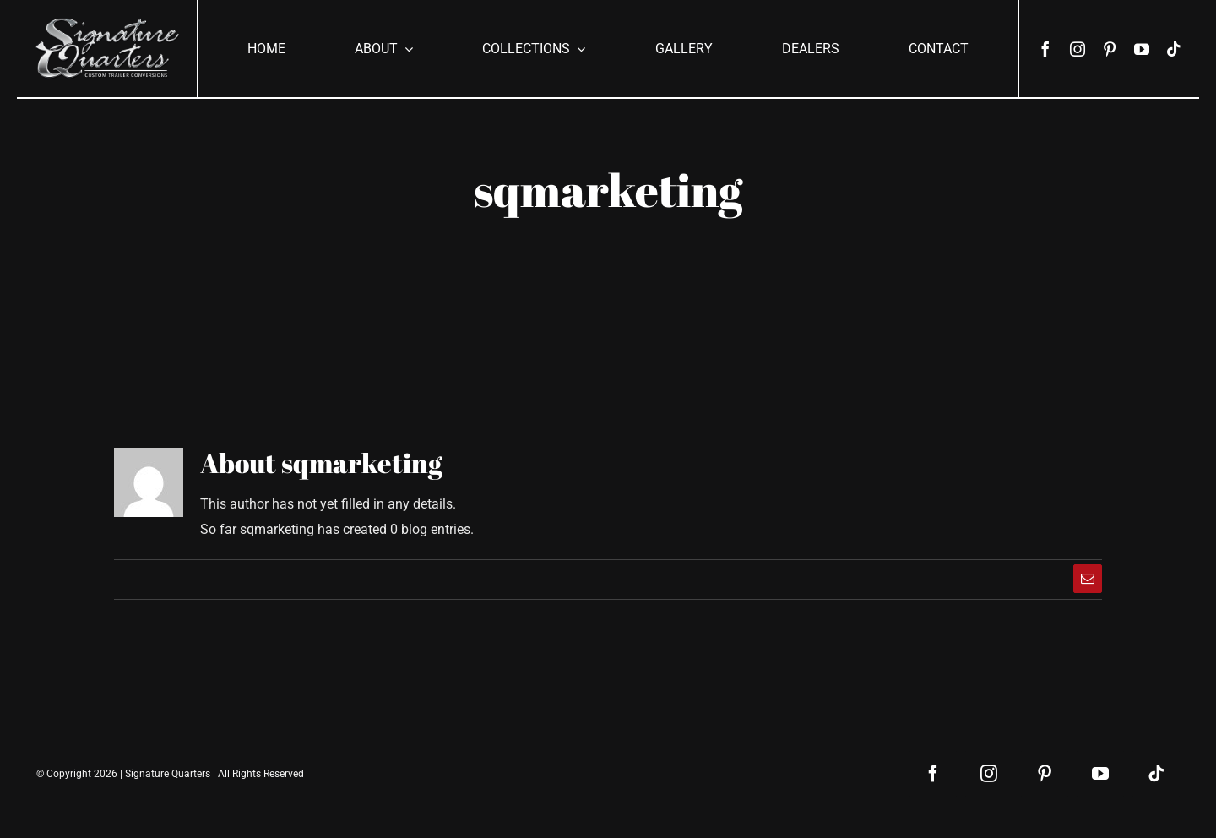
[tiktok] (1173, 49)
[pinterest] (1109, 49)
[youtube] (1141, 49)
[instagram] (1077, 49)
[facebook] (1045, 49)
